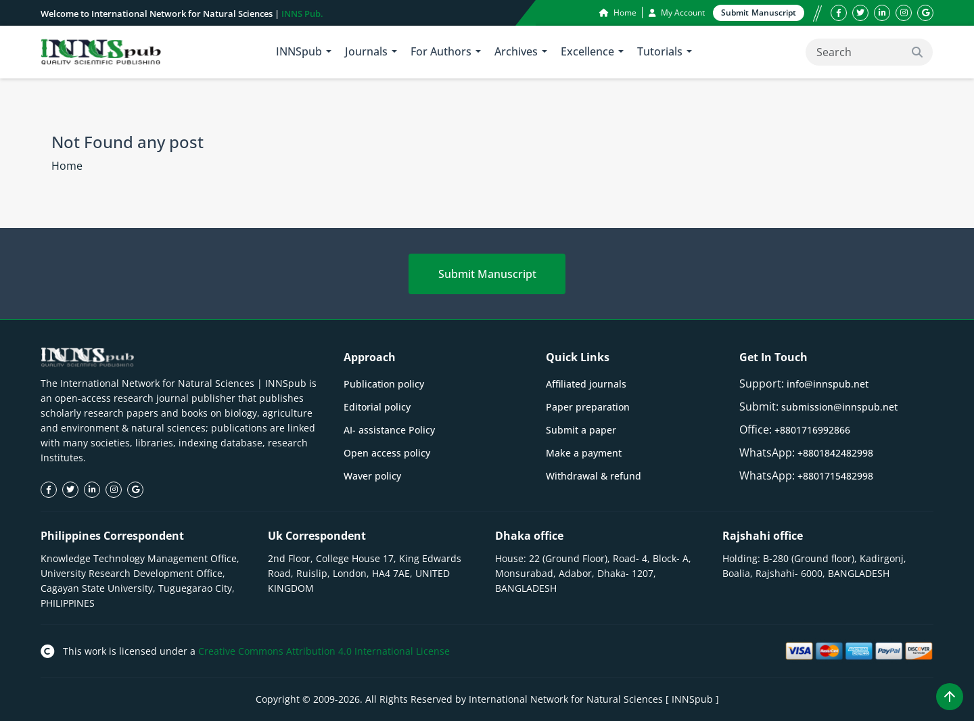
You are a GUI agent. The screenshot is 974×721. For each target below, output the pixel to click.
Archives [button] (516, 51)
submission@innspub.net (839, 406)
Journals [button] (366, 51)
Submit (758, 13)
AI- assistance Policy (389, 429)
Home (617, 12)
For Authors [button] (441, 51)
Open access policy (387, 452)
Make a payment (584, 452)
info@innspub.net (827, 383)
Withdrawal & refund (593, 475)
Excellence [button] (587, 51)
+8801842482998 (835, 452)
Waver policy (372, 475)
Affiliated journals (586, 383)
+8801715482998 (835, 475)
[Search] (869, 52)
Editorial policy (377, 406)
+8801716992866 (812, 429)
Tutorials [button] (659, 51)
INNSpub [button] (299, 51)
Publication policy (384, 383)
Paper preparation (588, 406)
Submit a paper (581, 429)
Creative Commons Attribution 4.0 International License (324, 651)
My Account (677, 12)
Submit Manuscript (487, 273)
